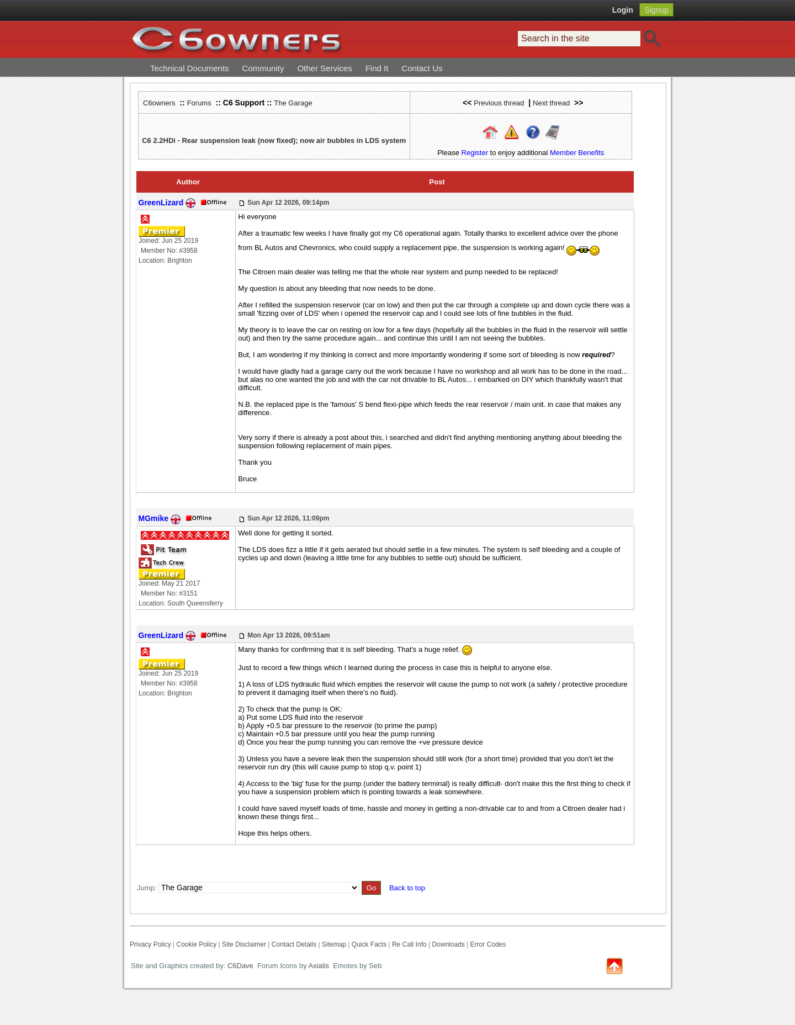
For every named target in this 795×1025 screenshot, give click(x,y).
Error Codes (488, 944)
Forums (199, 103)
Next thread (551, 103)
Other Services (324, 68)
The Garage (293, 103)
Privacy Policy (150, 944)
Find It (377, 68)
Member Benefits (577, 152)
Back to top (407, 888)
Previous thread (499, 103)
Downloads (448, 944)
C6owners (159, 103)
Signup (656, 10)
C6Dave (239, 966)
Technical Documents (189, 68)
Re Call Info (409, 944)
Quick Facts (370, 944)
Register (475, 152)
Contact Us (421, 68)
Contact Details (294, 944)
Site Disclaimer (244, 944)
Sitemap (334, 944)
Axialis (319, 966)
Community (263, 68)
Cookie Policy (196, 944)
